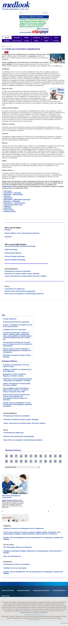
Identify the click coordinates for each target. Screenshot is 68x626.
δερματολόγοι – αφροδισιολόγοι (14, 203)
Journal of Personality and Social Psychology (20, 246)
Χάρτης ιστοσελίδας (8, 590)
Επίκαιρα (8, 229)
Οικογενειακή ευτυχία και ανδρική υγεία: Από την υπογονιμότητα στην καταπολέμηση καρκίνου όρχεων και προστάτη (16, 397)
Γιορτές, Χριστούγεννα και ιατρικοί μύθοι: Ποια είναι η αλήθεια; (26, 276)
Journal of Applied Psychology (15, 260)
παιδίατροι (7, 206)
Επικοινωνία (5, 596)
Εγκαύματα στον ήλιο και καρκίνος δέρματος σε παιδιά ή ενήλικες (14, 375)
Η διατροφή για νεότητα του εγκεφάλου (18, 271)
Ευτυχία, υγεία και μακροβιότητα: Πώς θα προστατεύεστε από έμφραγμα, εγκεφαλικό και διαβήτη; (17, 404)
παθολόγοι (7, 196)
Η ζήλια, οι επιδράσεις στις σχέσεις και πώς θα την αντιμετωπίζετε (17, 325)
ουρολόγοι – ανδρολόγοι (11, 201)
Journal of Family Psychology (15, 256)
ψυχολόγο (32, 56)
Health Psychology (11, 249)
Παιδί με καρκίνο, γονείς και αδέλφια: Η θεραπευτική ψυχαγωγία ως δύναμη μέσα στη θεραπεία (17, 350)
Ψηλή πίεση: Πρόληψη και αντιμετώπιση (11, 496)
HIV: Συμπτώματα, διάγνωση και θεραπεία (17, 547)
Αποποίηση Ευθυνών (59, 590)
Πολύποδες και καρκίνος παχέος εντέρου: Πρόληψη (22, 273)
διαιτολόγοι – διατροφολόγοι (13, 194)
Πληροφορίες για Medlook (41, 590)
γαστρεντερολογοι (9, 211)
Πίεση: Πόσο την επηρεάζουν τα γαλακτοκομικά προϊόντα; (24, 293)
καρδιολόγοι (7, 208)
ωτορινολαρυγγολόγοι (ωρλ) (13, 204)
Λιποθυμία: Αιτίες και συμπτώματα (14, 329)
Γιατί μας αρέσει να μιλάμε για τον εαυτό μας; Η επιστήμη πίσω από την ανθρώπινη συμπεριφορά (17, 344)
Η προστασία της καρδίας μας (15, 289)
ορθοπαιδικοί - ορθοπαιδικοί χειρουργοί (16, 199)
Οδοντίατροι (7, 191)
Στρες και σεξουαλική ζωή (12, 556)
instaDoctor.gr (7, 186)
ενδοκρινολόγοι (8, 210)
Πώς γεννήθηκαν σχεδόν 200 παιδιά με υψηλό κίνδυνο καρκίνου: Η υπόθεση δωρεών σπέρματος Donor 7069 (16, 389)
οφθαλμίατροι (8, 198)
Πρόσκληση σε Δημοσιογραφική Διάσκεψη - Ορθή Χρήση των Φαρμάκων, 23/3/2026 (17, 379)
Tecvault (66, 623)
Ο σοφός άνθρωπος (9, 319)
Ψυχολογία (8, 236)
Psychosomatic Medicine (13, 253)
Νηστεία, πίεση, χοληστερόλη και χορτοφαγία (20, 291)
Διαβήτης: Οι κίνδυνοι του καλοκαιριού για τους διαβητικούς (23, 528)
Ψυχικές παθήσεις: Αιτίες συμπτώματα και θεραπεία (22, 233)
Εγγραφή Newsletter (23, 590)
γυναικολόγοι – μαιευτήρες (12, 193)
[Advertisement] (17, 308)
